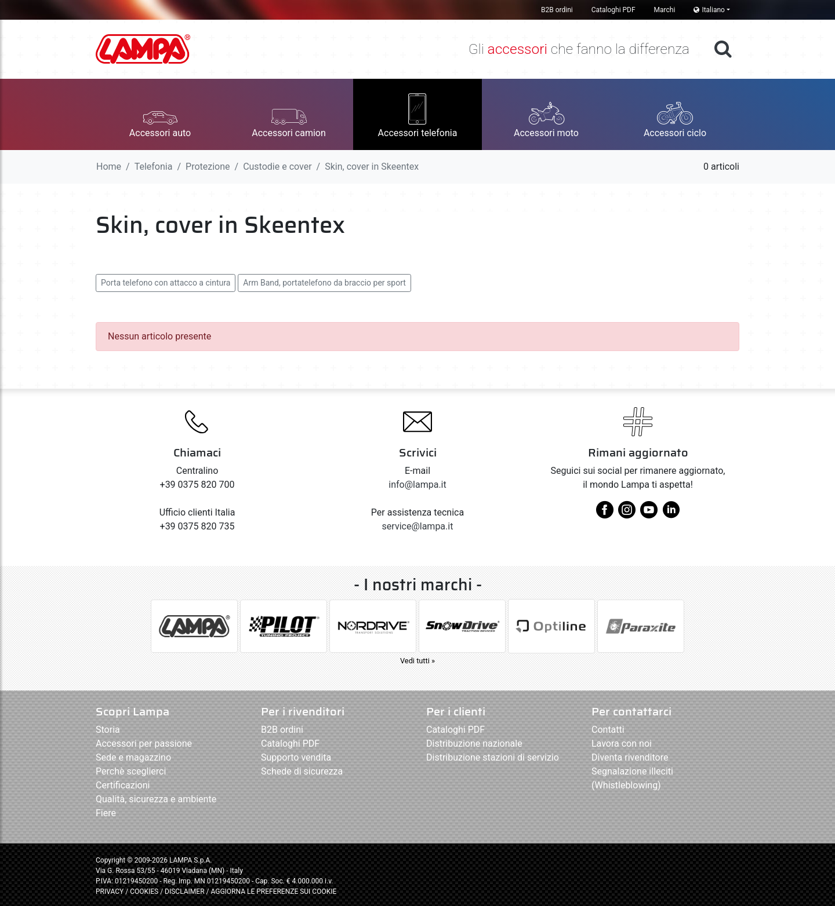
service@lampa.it (417, 526)
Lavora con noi (621, 743)
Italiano (709, 10)
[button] (160, 114)
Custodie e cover (277, 166)
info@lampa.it (417, 484)
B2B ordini (557, 10)
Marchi (665, 10)
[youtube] (649, 514)
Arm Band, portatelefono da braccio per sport (324, 282)
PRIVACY (110, 891)
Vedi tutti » (417, 660)
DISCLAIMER (185, 891)
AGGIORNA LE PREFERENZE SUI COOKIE (273, 891)
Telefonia (154, 166)
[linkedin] (671, 514)
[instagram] (627, 514)
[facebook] (604, 514)
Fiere (106, 813)
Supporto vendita (296, 757)
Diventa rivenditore (629, 757)
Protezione (208, 166)
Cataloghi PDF (613, 10)
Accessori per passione (144, 743)
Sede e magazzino (133, 757)
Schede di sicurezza (302, 771)
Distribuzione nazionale (474, 743)
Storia (108, 729)
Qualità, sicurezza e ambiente (156, 799)
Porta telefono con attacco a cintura (165, 282)
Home (108, 166)
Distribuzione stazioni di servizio (492, 757)
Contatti (608, 729)
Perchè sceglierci (131, 771)
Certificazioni (123, 785)
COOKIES (144, 891)
